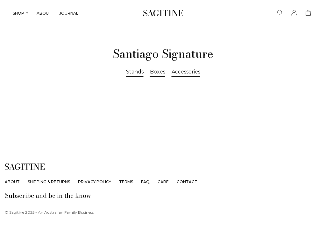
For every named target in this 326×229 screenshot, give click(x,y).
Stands (135, 72)
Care (163, 181)
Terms (126, 181)
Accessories (186, 72)
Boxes (157, 72)
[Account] (294, 13)
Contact (187, 181)
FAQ (145, 181)
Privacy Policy (94, 181)
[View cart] (308, 13)
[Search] (280, 13)
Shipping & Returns (49, 181)
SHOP (21, 13)
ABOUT (44, 13)
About (12, 181)
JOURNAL (68, 13)
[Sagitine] (163, 13)
